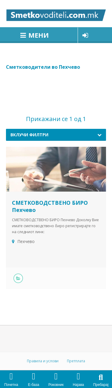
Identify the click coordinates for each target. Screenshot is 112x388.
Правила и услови (43, 360)
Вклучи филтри (29, 135)
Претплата (76, 360)
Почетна (11, 385)
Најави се (85, 35)
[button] (100, 377)
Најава (78, 385)
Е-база (33, 385)
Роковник (56, 385)
